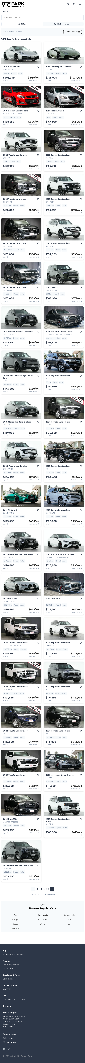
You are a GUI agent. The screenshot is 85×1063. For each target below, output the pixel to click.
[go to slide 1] (17, 62)
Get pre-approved (11, 965)
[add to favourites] (38, 67)
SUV (69, 920)
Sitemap (7, 1006)
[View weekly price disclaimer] (38, 80)
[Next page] (52, 889)
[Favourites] (68, 4)
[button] (71, 24)
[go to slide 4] (23, 62)
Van (69, 924)
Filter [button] (22, 24)
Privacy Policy (27, 1056)
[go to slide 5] (25, 62)
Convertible (69, 915)
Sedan (15, 924)
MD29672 (7, 989)
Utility (42, 924)
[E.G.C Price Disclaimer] (7, 80)
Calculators (8, 969)
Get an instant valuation (14, 999)
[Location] (74, 4)
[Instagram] (9, 1049)
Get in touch (8, 1038)
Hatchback (42, 920)
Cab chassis (42, 915)
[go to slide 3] (21, 62)
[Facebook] (4, 1049)
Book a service (9, 979)
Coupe (15, 920)
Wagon (15, 928)
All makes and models (13, 954)
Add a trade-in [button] (72, 32)
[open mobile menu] (80, 4)
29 (47, 889)
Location (9, 1042)
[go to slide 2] (19, 62)
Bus (15, 915)
